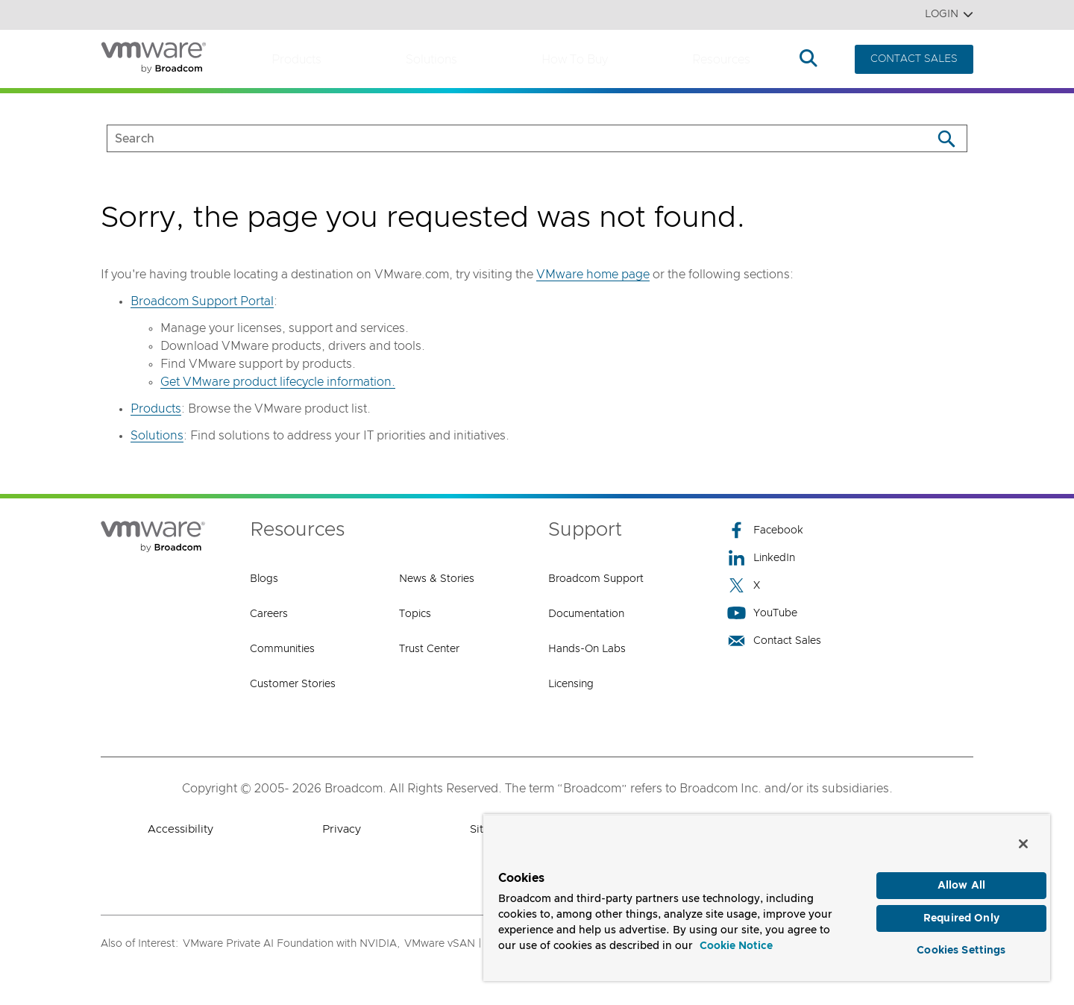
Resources (721, 60)
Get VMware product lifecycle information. (277, 382)
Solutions (431, 60)
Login (949, 14)
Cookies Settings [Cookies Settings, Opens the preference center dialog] (961, 948)
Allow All (961, 880)
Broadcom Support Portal (202, 301)
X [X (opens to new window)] (743, 585)
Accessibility (180, 829)
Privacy (341, 829)
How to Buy (574, 60)
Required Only (961, 914)
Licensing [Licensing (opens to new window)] (571, 684)
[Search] (946, 138)
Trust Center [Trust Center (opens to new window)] (429, 649)
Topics (415, 614)
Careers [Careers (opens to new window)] (269, 614)
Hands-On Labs (587, 649)
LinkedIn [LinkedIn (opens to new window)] (761, 557)
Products (296, 60)
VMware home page (593, 275)
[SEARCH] (503, 138)
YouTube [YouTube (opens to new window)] (762, 613)
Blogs (264, 579)
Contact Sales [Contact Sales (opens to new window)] (774, 640)
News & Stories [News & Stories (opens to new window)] (436, 579)
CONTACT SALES (914, 59)
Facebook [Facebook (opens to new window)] (765, 530)
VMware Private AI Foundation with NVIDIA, (291, 944)
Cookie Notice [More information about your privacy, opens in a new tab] (736, 941)
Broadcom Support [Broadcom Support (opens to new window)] (596, 579)
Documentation (586, 614)
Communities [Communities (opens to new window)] (282, 649)
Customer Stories (293, 684)
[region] (766, 895)
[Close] (1023, 838)
